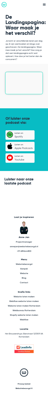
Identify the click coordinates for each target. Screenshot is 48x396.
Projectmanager (24, 242)
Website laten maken (24, 296)
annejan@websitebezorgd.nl (24, 246)
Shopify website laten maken (24, 315)
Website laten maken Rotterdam (24, 306)
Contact (24, 282)
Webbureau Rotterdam (24, 310)
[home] (4, 4)
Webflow (24, 319)
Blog (24, 278)
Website (24, 273)
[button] (43, 4)
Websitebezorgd (24, 264)
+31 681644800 (24, 251)
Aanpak (24, 268)
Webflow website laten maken (24, 301)
